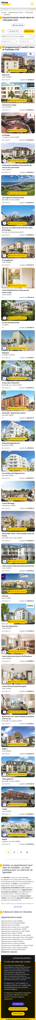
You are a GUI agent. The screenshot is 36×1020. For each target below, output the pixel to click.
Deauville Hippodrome (11, 443)
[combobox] (18, 36)
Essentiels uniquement (18, 1009)
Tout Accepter (18, 1014)
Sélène (4, 749)
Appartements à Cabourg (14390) (13, 943)
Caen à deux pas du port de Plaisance (17, 656)
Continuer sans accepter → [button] (22, 958)
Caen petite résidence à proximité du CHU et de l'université (17, 166)
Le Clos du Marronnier (10, 323)
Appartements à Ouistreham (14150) (14, 929)
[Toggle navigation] (32, 4)
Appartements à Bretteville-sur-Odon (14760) (17, 945)
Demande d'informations (17, 70)
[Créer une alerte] (18, 25)
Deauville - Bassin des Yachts (13, 413)
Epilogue (5, 353)
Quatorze (6, 75)
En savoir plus (18, 1004)
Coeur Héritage (8, 503)
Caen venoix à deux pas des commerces (18, 566)
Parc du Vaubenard (9, 626)
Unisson (5, 596)
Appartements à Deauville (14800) (13, 923)
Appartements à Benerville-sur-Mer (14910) (16, 935)
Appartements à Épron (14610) (11, 933)
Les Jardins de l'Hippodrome (13, 473)
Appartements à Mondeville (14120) (13, 950)
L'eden (4, 809)
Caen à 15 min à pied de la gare (14, 686)
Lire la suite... (18, 907)
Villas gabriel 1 (7, 779)
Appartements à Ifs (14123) (10, 925)
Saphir (4, 839)
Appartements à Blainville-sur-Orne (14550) (16, 939)
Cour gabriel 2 (7, 260)
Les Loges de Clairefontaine (13, 198)
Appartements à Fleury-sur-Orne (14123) (15, 927)
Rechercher (29, 31)
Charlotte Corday (9, 105)
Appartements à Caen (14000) (12, 921)
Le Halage (6, 135)
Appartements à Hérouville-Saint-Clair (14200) (17, 937)
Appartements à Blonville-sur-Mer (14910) (15, 931)
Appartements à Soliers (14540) (12, 941)
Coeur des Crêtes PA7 (10, 383)
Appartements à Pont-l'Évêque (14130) (14, 948)
